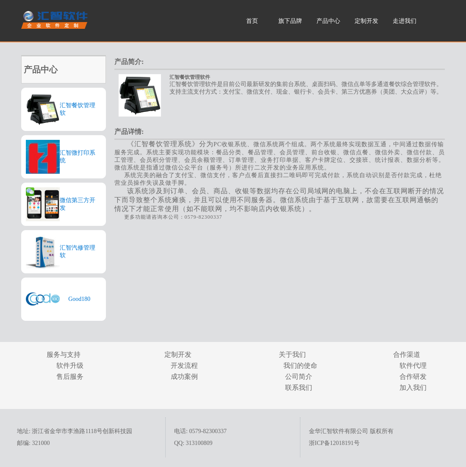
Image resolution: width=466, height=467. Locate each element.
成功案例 (184, 376)
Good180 (79, 299)
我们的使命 (298, 365)
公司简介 (298, 376)
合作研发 (413, 376)
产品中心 (328, 21)
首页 (252, 21)
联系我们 (298, 387)
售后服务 (69, 376)
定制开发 (366, 21)
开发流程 (184, 365)
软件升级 (69, 365)
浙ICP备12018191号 (334, 443)
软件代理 (413, 365)
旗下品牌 (290, 21)
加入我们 (413, 387)
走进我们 (404, 21)
